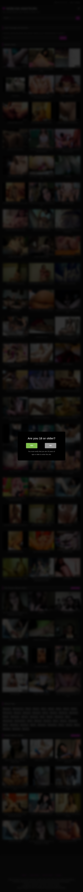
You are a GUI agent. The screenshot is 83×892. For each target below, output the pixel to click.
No (50, 445)
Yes (31, 445)
